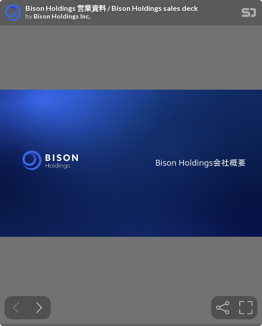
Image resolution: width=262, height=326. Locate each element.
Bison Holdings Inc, (62, 16)
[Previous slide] (16, 307)
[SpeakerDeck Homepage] (249, 14)
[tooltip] (223, 307)
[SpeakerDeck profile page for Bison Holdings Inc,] (13, 13)
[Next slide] (39, 307)
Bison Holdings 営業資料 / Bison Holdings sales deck (111, 8)
